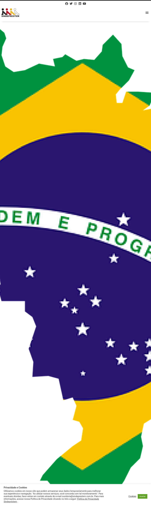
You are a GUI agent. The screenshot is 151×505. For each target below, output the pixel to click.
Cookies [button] (132, 496)
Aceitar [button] (142, 496)
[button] (147, 12)
